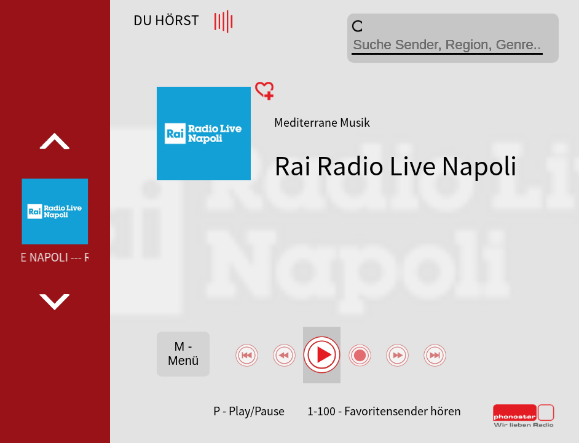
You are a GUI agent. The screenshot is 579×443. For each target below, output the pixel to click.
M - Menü (183, 353)
